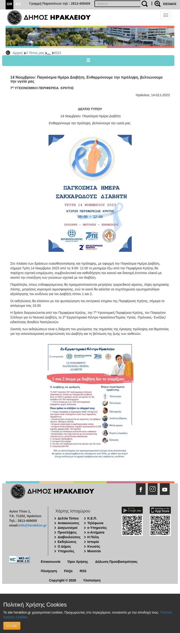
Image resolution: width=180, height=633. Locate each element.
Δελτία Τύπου (68, 518)
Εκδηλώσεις (67, 542)
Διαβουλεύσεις (69, 537)
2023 (57, 53)
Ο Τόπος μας (35, 53)
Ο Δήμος (64, 546)
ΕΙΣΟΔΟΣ (169, 4)
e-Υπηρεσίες (97, 528)
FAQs (68, 571)
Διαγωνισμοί (67, 528)
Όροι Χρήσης (78, 561)
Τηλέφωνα (95, 523)
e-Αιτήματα (96, 532)
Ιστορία (93, 542)
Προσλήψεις (67, 532)
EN (18, 4)
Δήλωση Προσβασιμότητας (116, 561)
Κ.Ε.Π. (92, 518)
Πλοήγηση (49, 571)
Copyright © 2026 (62, 580)
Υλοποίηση (92, 580)
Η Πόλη (93, 537)
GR (9, 4)
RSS (83, 571)
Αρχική (18, 53)
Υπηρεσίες (66, 551)
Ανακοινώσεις (68, 523)
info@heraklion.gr (32, 525)
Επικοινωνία (50, 561)
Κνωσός (93, 546)
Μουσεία (94, 551)
